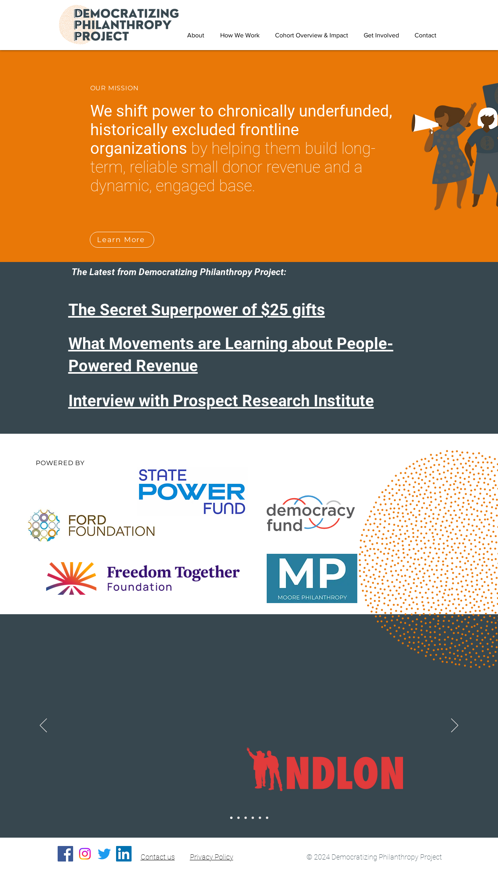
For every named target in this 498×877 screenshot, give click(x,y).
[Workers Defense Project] (253, 818)
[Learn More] (122, 240)
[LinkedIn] (124, 853)
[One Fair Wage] (260, 818)
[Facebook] (65, 853)
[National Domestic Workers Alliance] (245, 818)
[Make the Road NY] (238, 818)
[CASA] (267, 818)
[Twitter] (104, 853)
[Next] (454, 725)
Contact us (158, 857)
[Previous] (43, 725)
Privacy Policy (211, 857)
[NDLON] (231, 818)
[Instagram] (85, 853)
